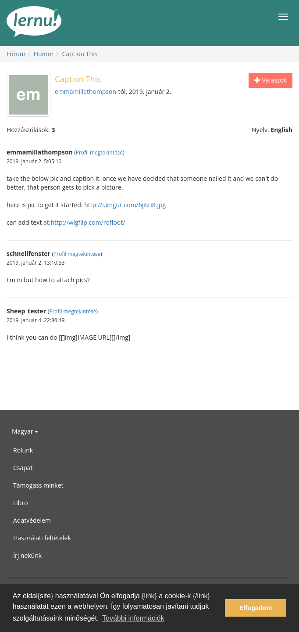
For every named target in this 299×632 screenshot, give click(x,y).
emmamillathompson (85, 91)
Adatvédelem (32, 520)
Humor (44, 54)
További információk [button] (133, 618)
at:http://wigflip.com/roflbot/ (84, 222)
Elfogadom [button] (255, 607)
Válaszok (270, 80)
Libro (20, 503)
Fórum (16, 54)
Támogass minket (38, 485)
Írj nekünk (27, 555)
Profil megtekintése (99, 152)
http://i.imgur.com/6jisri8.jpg (125, 205)
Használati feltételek (42, 538)
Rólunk (23, 450)
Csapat (23, 467)
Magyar (25, 431)
